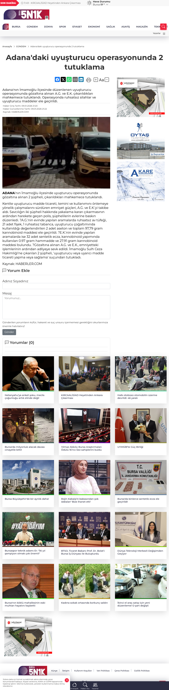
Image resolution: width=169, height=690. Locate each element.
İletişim (65, 671)
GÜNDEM (32, 26)
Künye (54, 671)
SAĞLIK (110, 26)
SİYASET (77, 26)
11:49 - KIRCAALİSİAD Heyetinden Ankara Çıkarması (51, 3)
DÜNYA (48, 26)
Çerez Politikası (122, 671)
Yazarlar (157, 33)
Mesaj (7, 293)
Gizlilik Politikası (142, 671)
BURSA (16, 26)
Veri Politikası (103, 671)
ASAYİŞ (125, 26)
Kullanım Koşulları (83, 671)
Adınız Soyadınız (15, 281)
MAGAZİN (142, 26)
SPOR (62, 26)
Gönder (9, 332)
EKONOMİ (94, 26)
